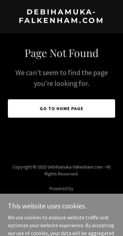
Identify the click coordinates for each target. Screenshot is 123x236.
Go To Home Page (61, 108)
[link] (61, 21)
